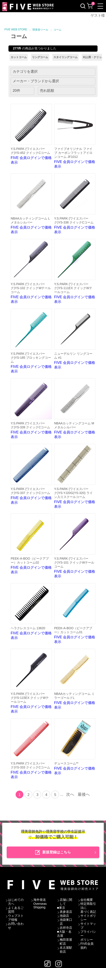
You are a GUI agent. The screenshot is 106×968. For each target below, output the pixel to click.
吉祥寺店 (66, 927)
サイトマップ (88, 925)
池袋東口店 (66, 921)
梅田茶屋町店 (66, 941)
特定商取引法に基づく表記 (88, 907)
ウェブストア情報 (16, 917)
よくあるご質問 (16, 909)
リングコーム (40, 57)
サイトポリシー (88, 917)
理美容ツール (40, 29)
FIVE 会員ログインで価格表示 (31, 134)
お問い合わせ (16, 925)
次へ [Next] (70, 794)
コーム (57, 29)
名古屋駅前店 (66, 949)
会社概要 (86, 899)
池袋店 (64, 915)
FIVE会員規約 (87, 945)
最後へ (84, 794)
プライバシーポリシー (88, 935)
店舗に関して (66, 901)
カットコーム (19, 57)
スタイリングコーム (65, 57)
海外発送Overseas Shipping (40, 903)
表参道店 (66, 911)
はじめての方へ (16, 901)
